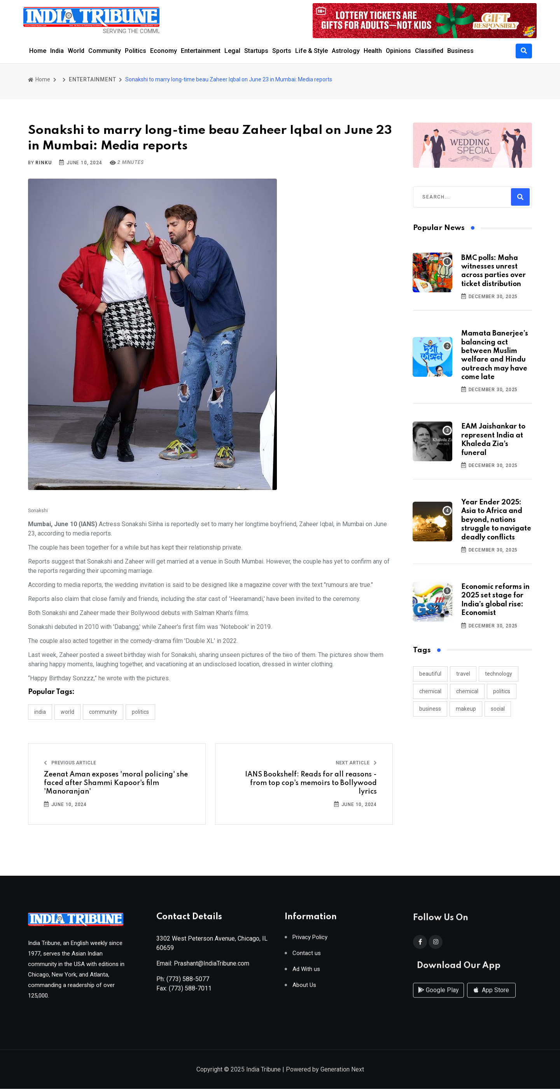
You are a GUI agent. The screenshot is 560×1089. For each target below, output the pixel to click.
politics (501, 691)
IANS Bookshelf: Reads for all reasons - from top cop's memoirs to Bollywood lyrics (311, 783)
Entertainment (200, 50)
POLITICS (140, 712)
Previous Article (70, 763)
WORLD (67, 712)
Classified (429, 50)
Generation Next (342, 1070)
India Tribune (263, 1070)
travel (463, 674)
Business (460, 50)
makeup (466, 709)
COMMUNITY (103, 712)
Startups (256, 50)
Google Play (438, 998)
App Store (491, 998)
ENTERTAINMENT (92, 79)
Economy (163, 50)
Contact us (306, 956)
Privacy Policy (309, 940)
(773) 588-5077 (187, 982)
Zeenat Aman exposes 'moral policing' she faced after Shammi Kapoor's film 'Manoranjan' (116, 783)
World (76, 50)
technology (498, 674)
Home (37, 50)
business (430, 709)
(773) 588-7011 (190, 991)
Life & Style (311, 50)
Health (373, 50)
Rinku (43, 162)
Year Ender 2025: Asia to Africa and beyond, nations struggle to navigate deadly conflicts (496, 520)
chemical (430, 691)
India (57, 50)
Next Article (356, 763)
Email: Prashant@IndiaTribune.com (202, 966)
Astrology (346, 50)
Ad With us (306, 972)
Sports (281, 50)
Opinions (398, 50)
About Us (304, 988)
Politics (135, 50)
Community (104, 50)
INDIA (40, 712)
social (498, 709)
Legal (232, 50)
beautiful (430, 674)
